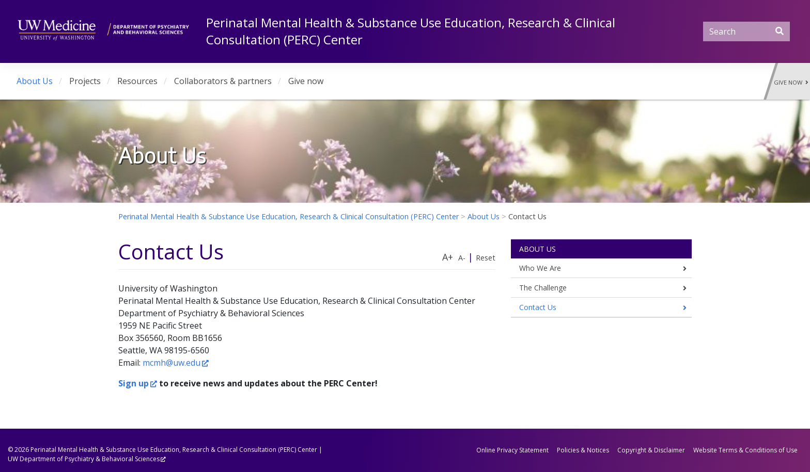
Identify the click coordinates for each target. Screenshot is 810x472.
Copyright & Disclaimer (651, 450)
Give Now (791, 82)
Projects (85, 81)
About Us (35, 81)
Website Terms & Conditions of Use (745, 450)
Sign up (133, 383)
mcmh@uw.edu (171, 362)
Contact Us (537, 307)
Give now (305, 81)
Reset (485, 258)
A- (461, 258)
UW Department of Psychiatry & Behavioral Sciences (84, 458)
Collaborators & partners (223, 81)
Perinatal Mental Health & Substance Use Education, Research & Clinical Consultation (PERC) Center (173, 449)
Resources (137, 81)
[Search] (746, 31)
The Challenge (543, 287)
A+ (447, 257)
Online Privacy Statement (512, 450)
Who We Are (540, 268)
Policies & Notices (583, 450)
